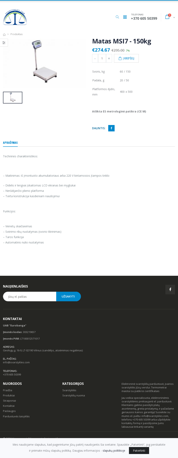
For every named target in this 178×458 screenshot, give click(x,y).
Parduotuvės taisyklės (16, 416)
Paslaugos (9, 411)
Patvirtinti (139, 450)
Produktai (9, 395)
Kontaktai (9, 406)
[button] (117, 17)
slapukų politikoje (114, 450)
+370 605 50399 (12, 374)
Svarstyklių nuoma (73, 395)
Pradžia (7, 390)
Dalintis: (99, 128)
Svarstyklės (69, 390)
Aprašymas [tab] (10, 142)
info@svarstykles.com (16, 362)
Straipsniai (9, 400)
